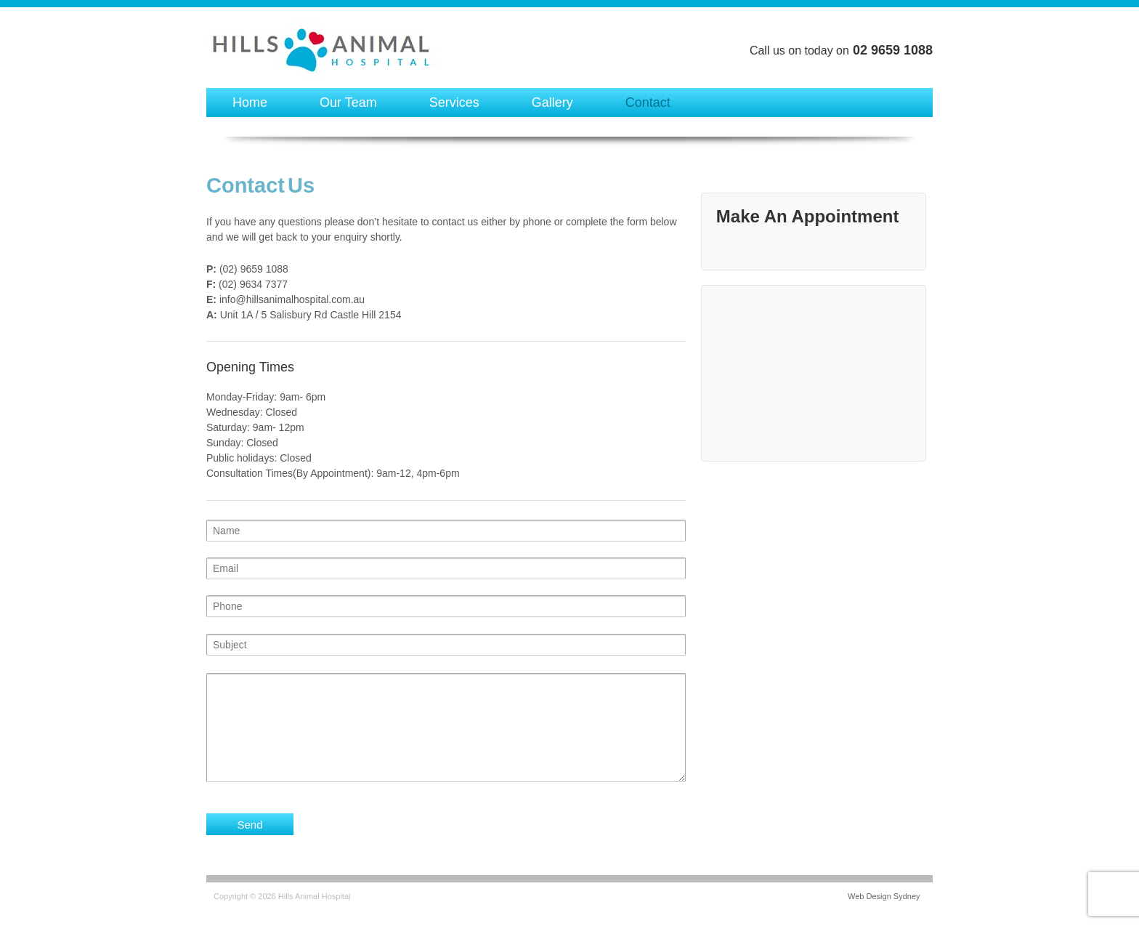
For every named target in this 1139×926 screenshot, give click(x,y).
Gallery (552, 102)
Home (249, 102)
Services (454, 102)
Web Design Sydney (884, 896)
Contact (647, 102)
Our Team (348, 102)
